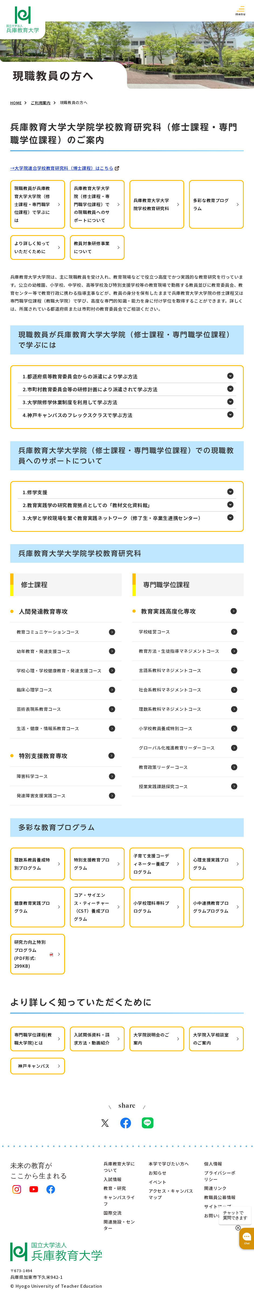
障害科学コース (32, 778)
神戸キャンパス (33, 1068)
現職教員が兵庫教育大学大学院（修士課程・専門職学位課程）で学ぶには (32, 204)
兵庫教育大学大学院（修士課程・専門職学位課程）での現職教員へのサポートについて (92, 204)
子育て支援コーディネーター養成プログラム (151, 866)
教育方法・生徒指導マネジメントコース (179, 652)
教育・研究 (115, 1191)
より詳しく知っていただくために (32, 247)
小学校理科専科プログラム (151, 909)
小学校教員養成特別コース (166, 730)
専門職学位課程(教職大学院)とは (33, 1041)
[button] (240, 10)
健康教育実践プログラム (32, 909)
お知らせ (158, 1175)
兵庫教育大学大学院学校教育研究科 (151, 204)
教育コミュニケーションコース (48, 632)
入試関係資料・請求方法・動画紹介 (92, 1041)
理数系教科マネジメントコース (170, 711)
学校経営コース (154, 632)
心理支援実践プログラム (211, 866)
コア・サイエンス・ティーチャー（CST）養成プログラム (91, 909)
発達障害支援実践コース (41, 798)
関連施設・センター (119, 1228)
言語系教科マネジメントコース (170, 671)
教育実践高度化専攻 (168, 611)
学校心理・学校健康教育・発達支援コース (59, 671)
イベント (158, 1185)
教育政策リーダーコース (163, 769)
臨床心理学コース (34, 691)
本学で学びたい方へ (169, 1166)
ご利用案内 (40, 102)
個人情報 (213, 1166)
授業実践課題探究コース (163, 789)
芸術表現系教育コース (39, 711)
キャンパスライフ (119, 1203)
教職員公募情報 (219, 1200)
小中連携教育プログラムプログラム (211, 909)
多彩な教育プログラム (211, 204)
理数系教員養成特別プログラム (32, 866)
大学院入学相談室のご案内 (211, 1041)
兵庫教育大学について (119, 1169)
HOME (16, 102)
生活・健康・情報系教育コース (48, 730)
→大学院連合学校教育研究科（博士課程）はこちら (62, 168)
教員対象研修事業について (92, 247)
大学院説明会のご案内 (151, 1041)
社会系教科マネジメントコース (170, 691)
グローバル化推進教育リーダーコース (177, 750)
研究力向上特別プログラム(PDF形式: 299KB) (30, 956)
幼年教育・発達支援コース (43, 652)
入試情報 (113, 1182)
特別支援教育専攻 (43, 757)
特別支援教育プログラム (92, 866)
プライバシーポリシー (219, 1178)
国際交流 (113, 1216)
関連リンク (215, 1191)
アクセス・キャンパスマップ (171, 1197)
